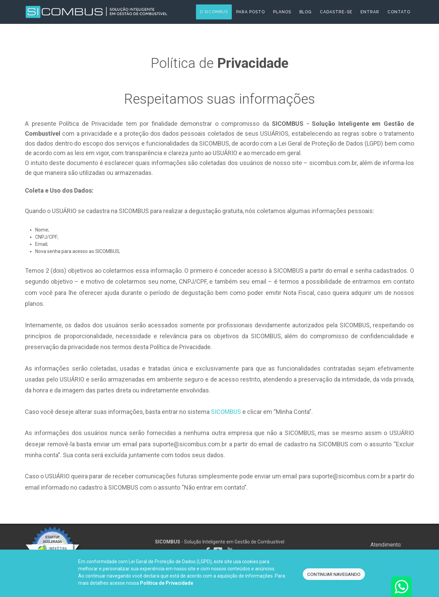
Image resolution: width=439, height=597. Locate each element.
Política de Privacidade (166, 583)
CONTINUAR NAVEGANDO (333, 574)
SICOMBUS (226, 411)
